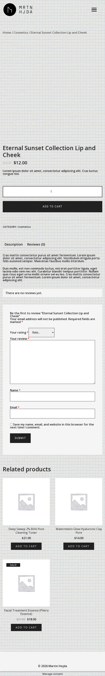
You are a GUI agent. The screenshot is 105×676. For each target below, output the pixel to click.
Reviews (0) (36, 244)
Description (14, 244)
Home (7, 33)
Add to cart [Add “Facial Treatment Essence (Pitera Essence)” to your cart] (26, 627)
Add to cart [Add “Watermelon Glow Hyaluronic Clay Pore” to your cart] (78, 546)
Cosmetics (21, 33)
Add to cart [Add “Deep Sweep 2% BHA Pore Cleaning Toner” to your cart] (26, 546)
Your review (19, 339)
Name (15, 390)
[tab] (14, 244)
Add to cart (52, 206)
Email (14, 407)
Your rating (19, 332)
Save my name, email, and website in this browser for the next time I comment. (52, 425)
